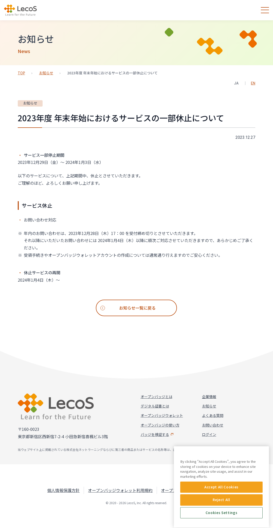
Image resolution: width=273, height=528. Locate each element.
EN (253, 83)
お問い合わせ (212, 425)
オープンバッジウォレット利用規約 (120, 490)
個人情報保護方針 (63, 490)
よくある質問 (212, 415)
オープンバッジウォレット (162, 415)
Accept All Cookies (221, 519)
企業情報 (209, 396)
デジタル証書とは (155, 405)
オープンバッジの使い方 (160, 425)
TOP (21, 72)
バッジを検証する (157, 434)
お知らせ (46, 72)
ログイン (209, 434)
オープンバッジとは (156, 396)
